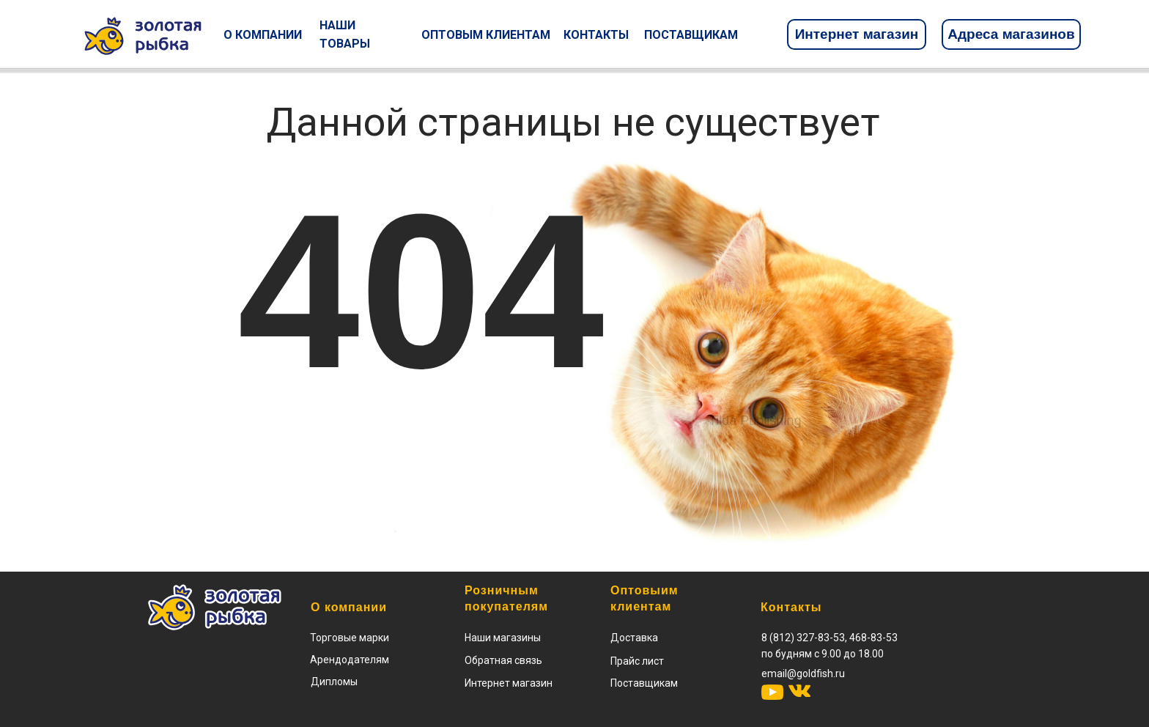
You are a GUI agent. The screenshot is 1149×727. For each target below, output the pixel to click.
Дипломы (334, 681)
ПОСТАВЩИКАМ (691, 35)
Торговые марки (349, 637)
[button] (637, 661)
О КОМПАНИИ (262, 35)
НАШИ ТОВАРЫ (344, 34)
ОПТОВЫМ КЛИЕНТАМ (485, 35)
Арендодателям (349, 659)
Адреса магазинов (1010, 34)
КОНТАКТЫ (596, 35)
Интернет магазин (857, 34)
